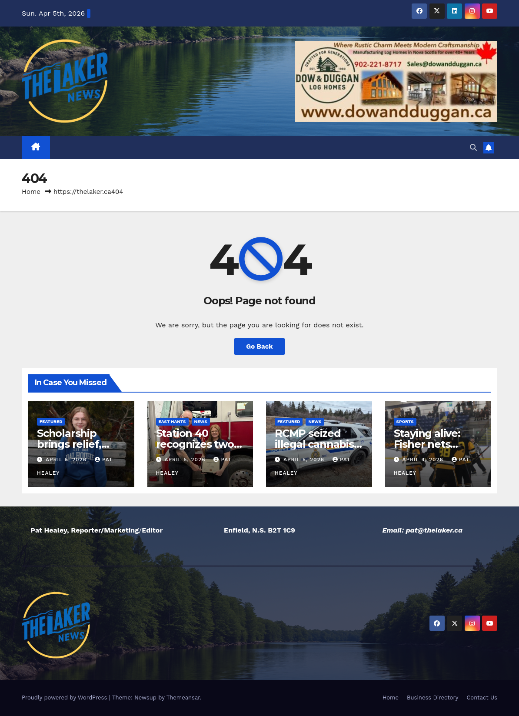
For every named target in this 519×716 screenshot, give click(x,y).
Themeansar (183, 697)
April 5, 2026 (67, 459)
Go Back (259, 346)
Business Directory (432, 697)
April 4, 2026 (423, 459)
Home (31, 192)
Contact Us (481, 697)
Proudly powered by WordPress (65, 697)
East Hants (172, 421)
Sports (405, 421)
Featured (51, 421)
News (200, 421)
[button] (473, 147)
